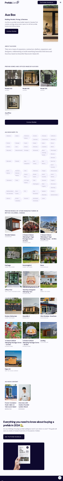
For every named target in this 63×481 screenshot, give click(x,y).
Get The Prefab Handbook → (14, 437)
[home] (12, 2)
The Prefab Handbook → (47, 2)
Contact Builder (12, 31)
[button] (60, 2)
